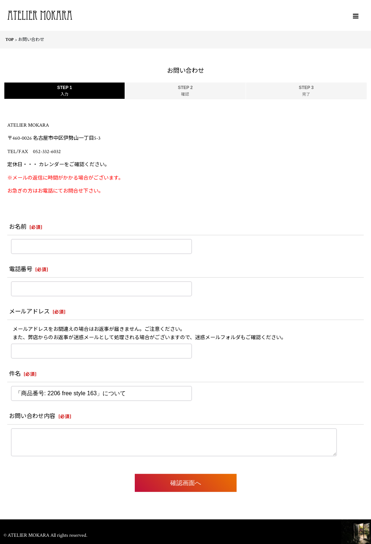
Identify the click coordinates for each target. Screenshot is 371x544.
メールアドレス (29, 312)
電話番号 (20, 269)
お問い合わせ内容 (32, 416)
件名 (15, 374)
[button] (355, 16)
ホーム (185, 526)
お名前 (17, 227)
